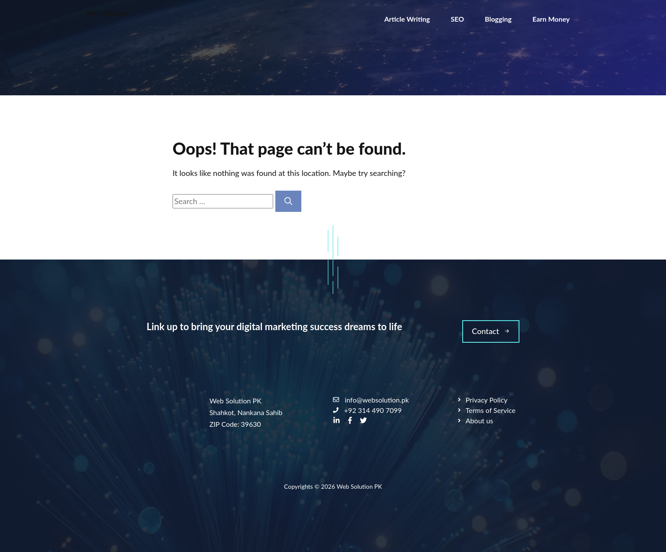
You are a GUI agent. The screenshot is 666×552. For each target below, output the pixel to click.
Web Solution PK (359, 486)
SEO (457, 19)
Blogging (498, 19)
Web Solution (107, 13)
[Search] (288, 201)
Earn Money (551, 19)
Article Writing (407, 19)
